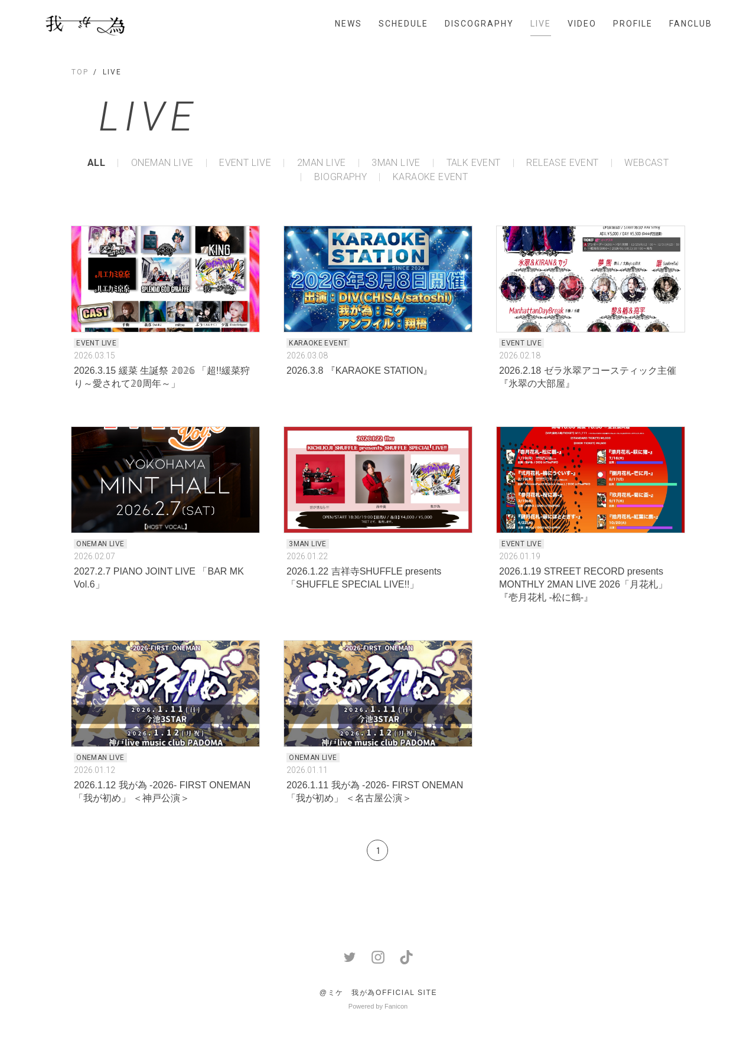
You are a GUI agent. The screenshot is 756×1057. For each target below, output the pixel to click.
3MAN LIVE (396, 163)
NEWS (348, 23)
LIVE (540, 23)
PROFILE (633, 23)
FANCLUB (690, 23)
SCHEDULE (403, 23)
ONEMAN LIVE (162, 163)
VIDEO (582, 23)
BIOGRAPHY (340, 177)
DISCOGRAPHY (479, 23)
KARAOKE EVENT (430, 177)
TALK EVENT (474, 163)
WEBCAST (646, 163)
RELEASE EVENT (562, 163)
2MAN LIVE (321, 163)
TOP (80, 72)
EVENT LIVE (245, 163)
